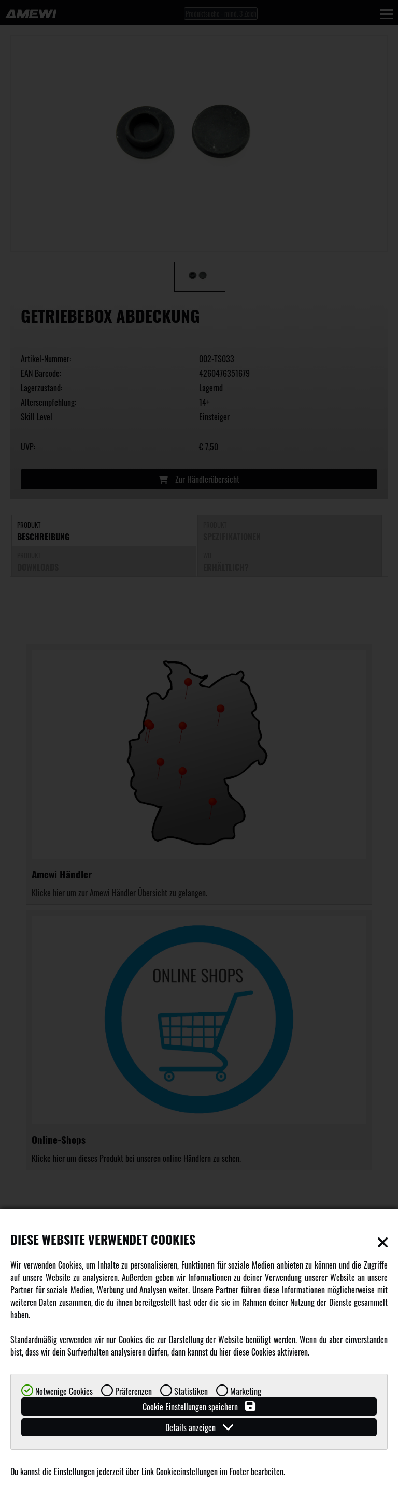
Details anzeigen (199, 1427)
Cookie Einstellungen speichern (199, 1406)
